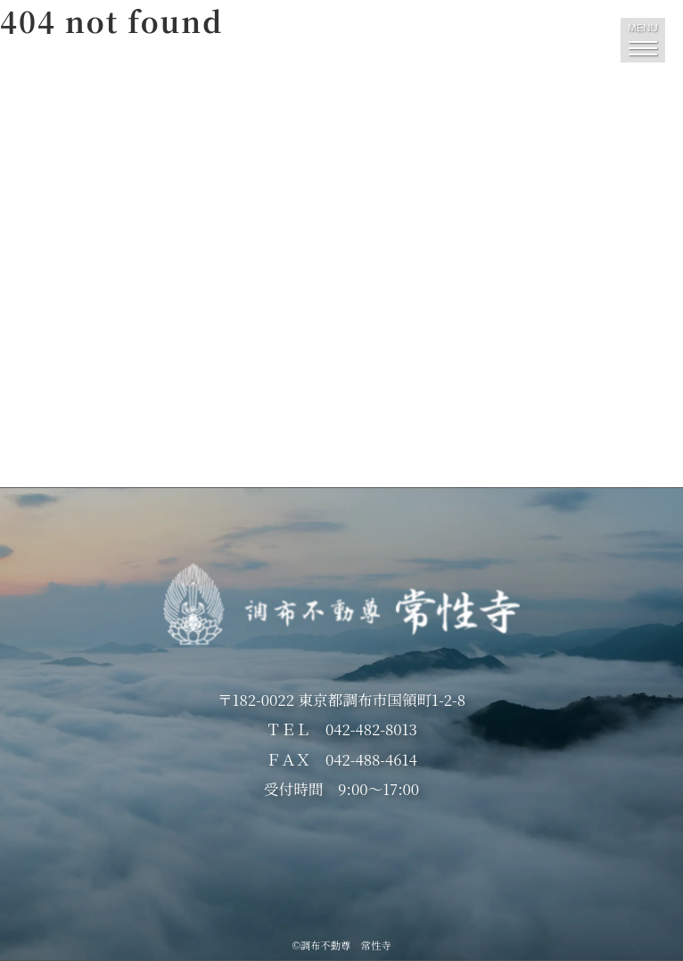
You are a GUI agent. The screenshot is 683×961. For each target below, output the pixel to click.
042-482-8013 (371, 729)
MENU (642, 38)
